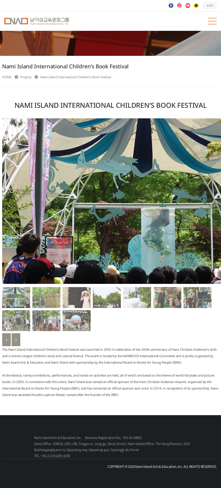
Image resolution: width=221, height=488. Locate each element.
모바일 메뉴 (212, 21)
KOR (210, 5)
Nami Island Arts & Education (36, 21)
